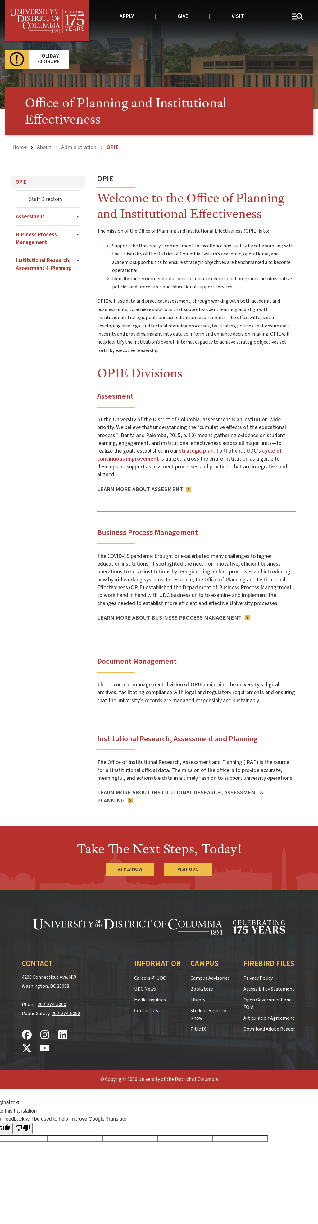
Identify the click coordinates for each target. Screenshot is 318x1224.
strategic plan (196, 451)
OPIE (21, 182)
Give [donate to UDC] (183, 16)
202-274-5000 (52, 1004)
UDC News (145, 989)
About (44, 147)
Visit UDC (188, 869)
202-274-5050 (66, 1013)
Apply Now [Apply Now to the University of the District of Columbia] (130, 869)
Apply (127, 16)
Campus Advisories (210, 978)
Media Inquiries (150, 999)
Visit (238, 16)
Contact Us (146, 1010)
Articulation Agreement (268, 1018)
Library (197, 999)
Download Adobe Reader (269, 1029)
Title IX (198, 1029)
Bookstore (201, 989)
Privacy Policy (258, 978)
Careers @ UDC (150, 978)
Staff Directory (45, 199)
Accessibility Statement (268, 989)
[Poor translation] (23, 1128)
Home (19, 147)
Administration (78, 147)
